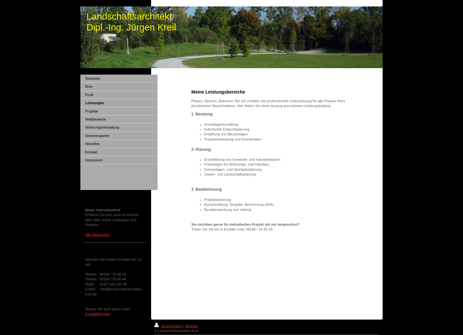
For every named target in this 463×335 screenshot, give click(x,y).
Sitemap (191, 326)
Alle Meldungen (97, 235)
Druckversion (168, 326)
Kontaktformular (97, 314)
